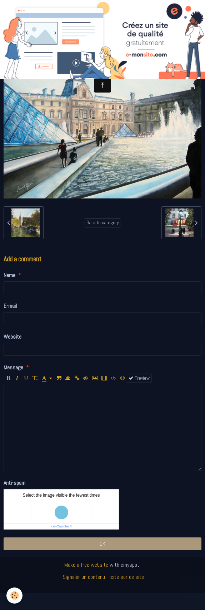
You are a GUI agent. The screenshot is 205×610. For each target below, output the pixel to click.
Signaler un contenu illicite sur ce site (103, 577)
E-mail (10, 306)
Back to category (102, 223)
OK (102, 543)
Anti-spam (14, 483)
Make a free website (86, 565)
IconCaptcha (60, 526)
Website (12, 336)
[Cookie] (14, 595)
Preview (139, 378)
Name (9, 275)
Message (13, 367)
